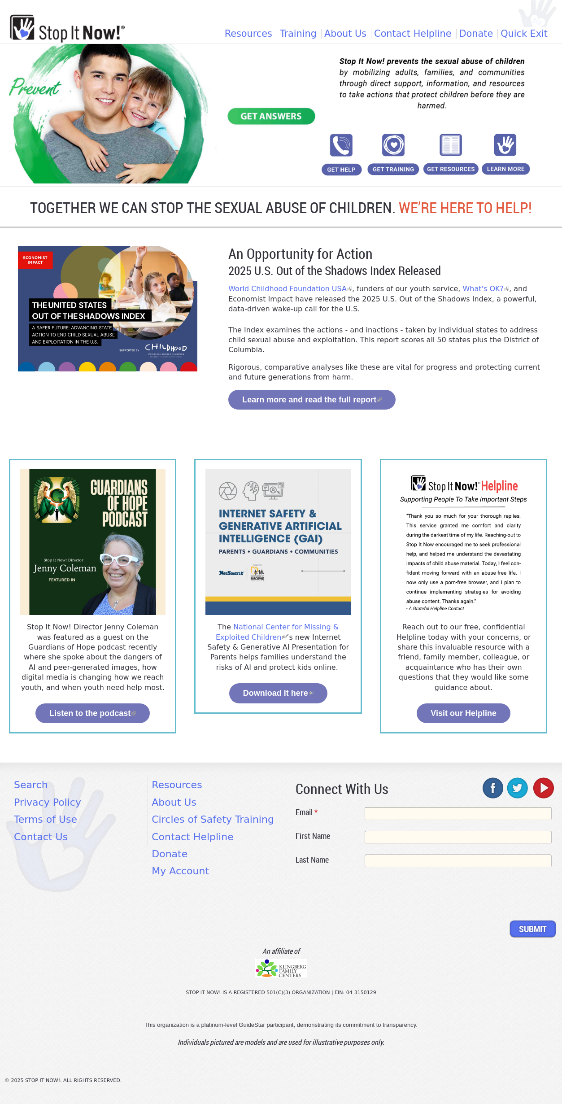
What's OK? (486, 288)
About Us (345, 34)
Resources (248, 34)
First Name (313, 836)
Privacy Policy (47, 802)
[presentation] (364, 895)
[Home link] (67, 28)
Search (31, 784)
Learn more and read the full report (312, 399)
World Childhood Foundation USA (290, 288)
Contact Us (41, 836)
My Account (180, 871)
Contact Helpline (412, 34)
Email (307, 812)
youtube (543, 788)
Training (298, 34)
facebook (493, 788)
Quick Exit (524, 34)
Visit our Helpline (464, 713)
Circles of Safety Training (213, 819)
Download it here (278, 693)
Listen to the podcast (92, 713)
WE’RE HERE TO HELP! (465, 207)
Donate (476, 34)
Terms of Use (45, 819)
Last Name (312, 859)
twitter (518, 788)
